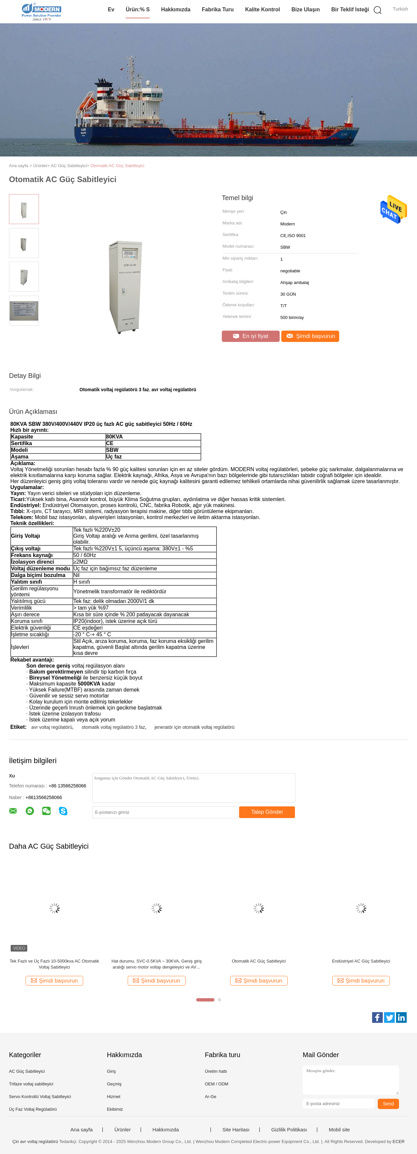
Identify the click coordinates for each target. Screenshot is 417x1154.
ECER (399, 1141)
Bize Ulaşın (305, 9)
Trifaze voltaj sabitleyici (31, 1083)
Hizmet (113, 1096)
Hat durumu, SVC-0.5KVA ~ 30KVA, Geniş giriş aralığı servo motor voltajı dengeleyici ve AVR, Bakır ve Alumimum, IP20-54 (156, 964)
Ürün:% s (138, 9)
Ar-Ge (210, 1096)
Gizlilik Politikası (289, 1129)
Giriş (111, 1071)
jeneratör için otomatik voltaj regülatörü (194, 727)
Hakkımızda (176, 9)
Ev (111, 9)
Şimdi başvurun (311, 336)
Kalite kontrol (262, 9)
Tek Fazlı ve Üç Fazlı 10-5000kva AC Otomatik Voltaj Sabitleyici (54, 964)
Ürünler (122, 1129)
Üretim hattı (216, 1071)
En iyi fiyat (250, 336)
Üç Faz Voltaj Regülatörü (33, 1109)
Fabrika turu (218, 9)
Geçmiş (114, 1083)
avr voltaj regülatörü (51, 727)
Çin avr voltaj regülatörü (35, 1141)
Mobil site (339, 1129)
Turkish (400, 9)
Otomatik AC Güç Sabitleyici (117, 165)
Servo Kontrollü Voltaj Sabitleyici (40, 1096)
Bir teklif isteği (350, 9)
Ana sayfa (81, 1129)
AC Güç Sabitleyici (27, 1071)
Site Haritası (236, 1129)
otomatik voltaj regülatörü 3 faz (113, 727)
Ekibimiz (115, 1109)
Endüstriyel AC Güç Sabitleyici (361, 961)
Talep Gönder (267, 812)
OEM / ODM (216, 1083)
